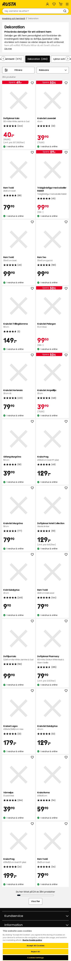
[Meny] (67, 4)
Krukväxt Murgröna (18, 525)
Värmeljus (18, 794)
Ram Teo (52, 259)
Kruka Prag (52, 458)
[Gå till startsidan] (9, 4)
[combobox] (32, 11)
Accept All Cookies (35, 945)
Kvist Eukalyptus (18, 591)
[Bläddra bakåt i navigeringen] (3, 58)
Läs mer (8, 48)
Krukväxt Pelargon (52, 325)
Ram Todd (18, 189)
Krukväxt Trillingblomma (18, 325)
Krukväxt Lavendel (52, 120)
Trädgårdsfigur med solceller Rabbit (52, 191)
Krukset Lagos (18, 728)
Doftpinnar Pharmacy (52, 659)
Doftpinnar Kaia (18, 120)
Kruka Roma (52, 794)
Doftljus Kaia (18, 658)
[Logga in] (47, 4)
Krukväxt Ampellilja (52, 392)
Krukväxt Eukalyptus (52, 728)
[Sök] (65, 11)
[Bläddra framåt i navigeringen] (68, 58)
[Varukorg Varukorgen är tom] (60, 4)
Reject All (35, 951)
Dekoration (38, 59)
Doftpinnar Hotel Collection (52, 525)
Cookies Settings (35, 957)
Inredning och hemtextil (13, 18)
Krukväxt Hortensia (18, 392)
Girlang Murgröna (18, 458)
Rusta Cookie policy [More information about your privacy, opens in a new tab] (32, 940)
